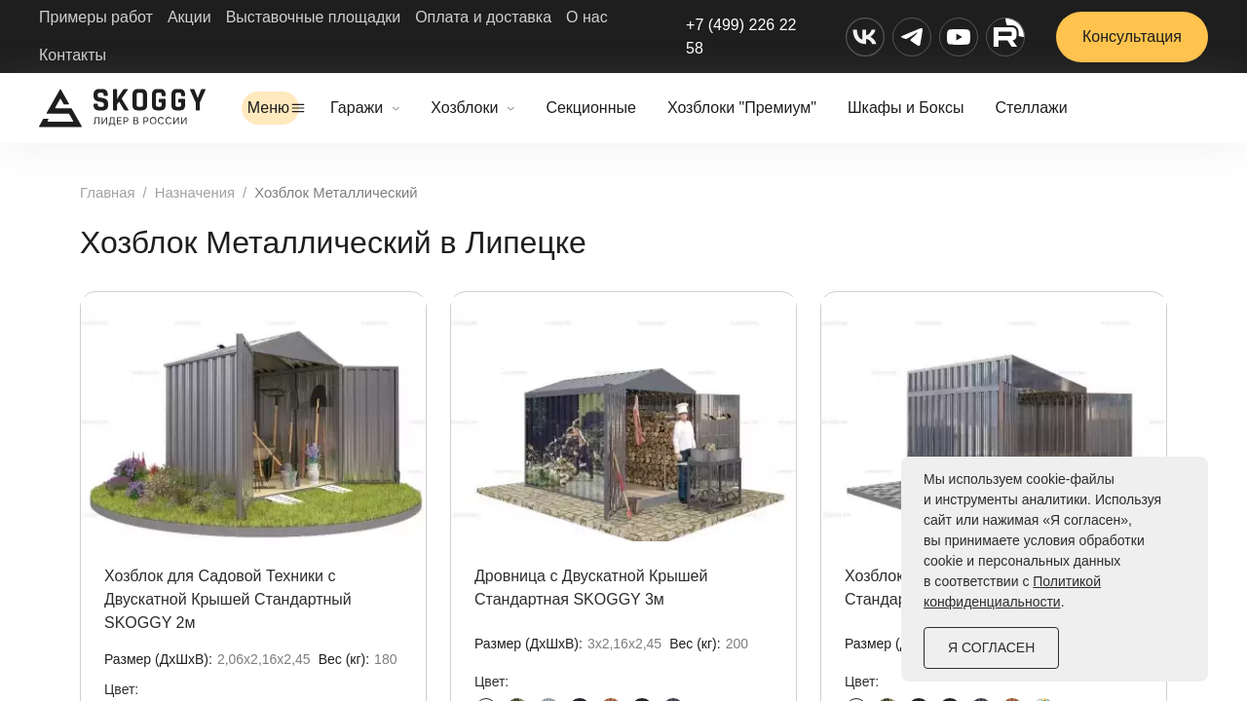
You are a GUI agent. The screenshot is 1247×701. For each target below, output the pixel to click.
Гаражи (402, 107)
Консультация (1132, 36)
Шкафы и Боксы (951, 107)
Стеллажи (1076, 107)
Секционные (636, 107)
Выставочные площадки (313, 17)
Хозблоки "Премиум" (787, 107)
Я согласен (991, 647)
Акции (189, 17)
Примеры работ (96, 17)
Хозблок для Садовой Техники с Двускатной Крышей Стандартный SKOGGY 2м (228, 599)
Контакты (72, 55)
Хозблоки (510, 107)
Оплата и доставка (483, 17)
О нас (587, 17)
